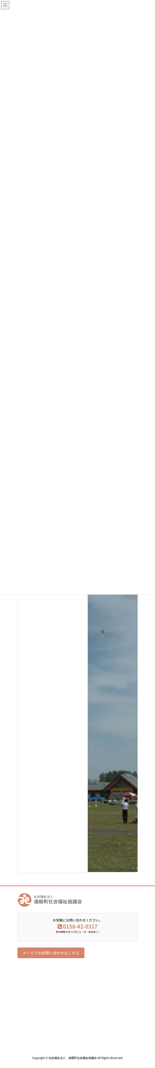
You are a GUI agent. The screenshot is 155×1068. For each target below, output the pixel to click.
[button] (50, 953)
